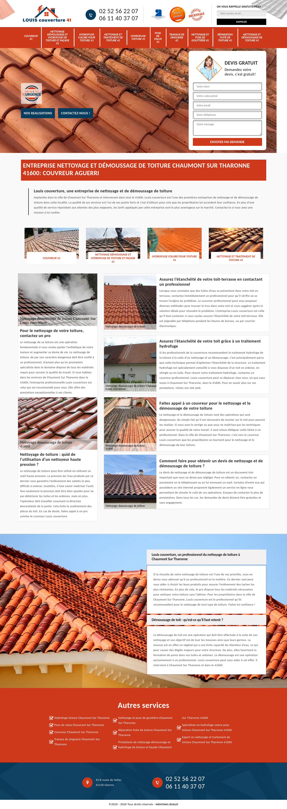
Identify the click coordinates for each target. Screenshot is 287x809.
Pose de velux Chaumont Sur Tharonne (79, 725)
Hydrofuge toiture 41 (138, 37)
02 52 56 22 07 (118, 11)
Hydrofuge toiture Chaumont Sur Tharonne (82, 718)
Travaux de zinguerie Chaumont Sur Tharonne (77, 741)
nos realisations (38, 113)
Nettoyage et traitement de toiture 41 (113, 37)
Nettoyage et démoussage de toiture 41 (252, 37)
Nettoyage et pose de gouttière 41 (200, 37)
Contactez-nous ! (75, 113)
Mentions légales (167, 804)
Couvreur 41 (31, 37)
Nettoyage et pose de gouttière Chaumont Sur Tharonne (145, 720)
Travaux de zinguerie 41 (176, 37)
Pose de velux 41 (158, 37)
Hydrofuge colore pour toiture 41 (86, 37)
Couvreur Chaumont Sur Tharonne (77, 732)
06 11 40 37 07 (118, 18)
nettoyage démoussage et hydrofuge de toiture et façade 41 (57, 37)
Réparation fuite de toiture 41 (224, 37)
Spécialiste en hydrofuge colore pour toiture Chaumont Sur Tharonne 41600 (207, 727)
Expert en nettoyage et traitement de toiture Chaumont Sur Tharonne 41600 (207, 739)
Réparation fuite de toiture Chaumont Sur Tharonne (145, 732)
